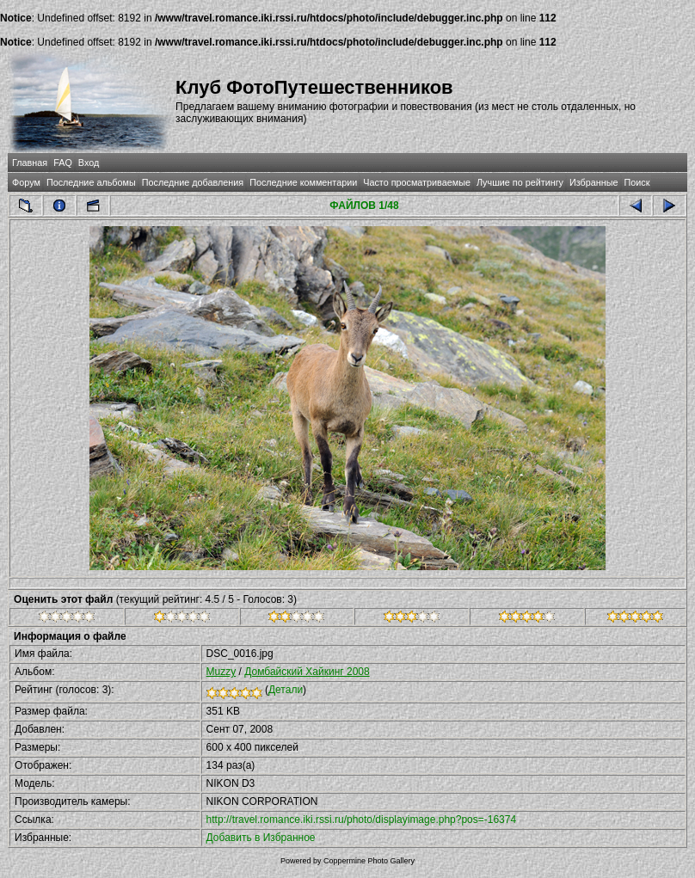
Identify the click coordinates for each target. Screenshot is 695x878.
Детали (285, 690)
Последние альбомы (91, 182)
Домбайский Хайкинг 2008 (306, 672)
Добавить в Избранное (261, 838)
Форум (26, 182)
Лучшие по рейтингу (520, 182)
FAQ (62, 162)
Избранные (593, 182)
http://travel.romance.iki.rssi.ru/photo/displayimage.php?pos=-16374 (361, 820)
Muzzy (221, 672)
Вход (88, 162)
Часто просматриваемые (417, 182)
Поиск (637, 182)
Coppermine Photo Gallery (369, 861)
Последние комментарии (303, 182)
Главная (29, 162)
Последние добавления (192, 182)
